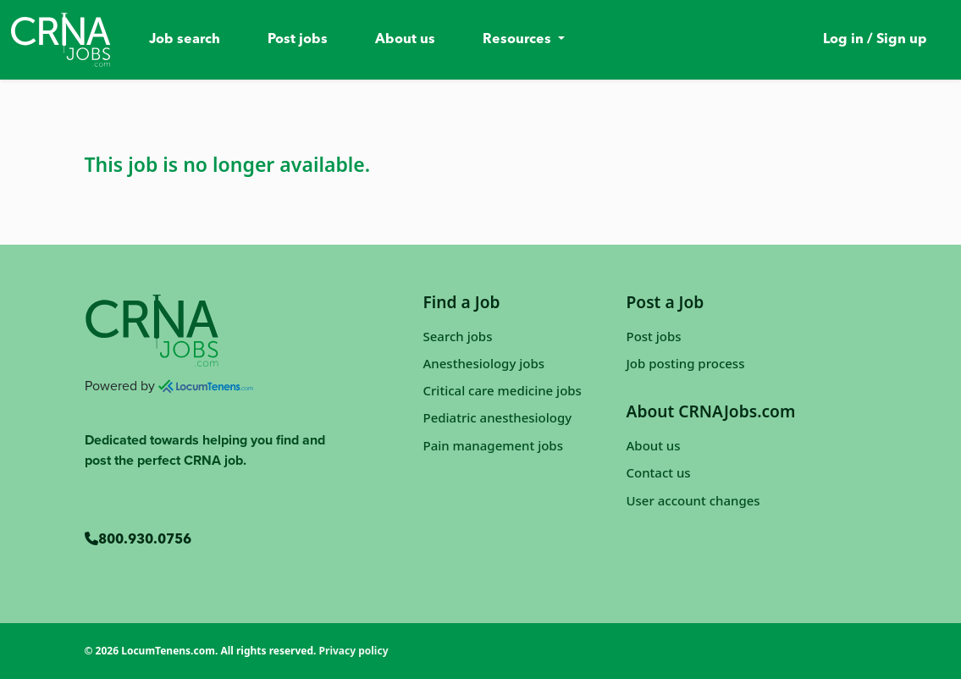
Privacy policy (354, 650)
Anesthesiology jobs (484, 363)
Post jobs (298, 40)
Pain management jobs (493, 445)
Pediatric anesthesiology (497, 417)
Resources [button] (519, 40)
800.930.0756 (138, 540)
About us (405, 40)
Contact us (659, 472)
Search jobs (458, 336)
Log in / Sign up (875, 40)
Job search (184, 40)
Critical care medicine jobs (502, 390)
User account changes (693, 500)
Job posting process (686, 363)
